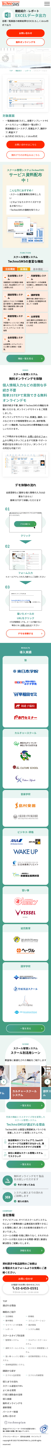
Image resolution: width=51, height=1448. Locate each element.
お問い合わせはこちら (25, 144)
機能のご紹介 (9, 1311)
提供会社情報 (25, 1436)
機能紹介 (19, 70)
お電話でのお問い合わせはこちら (25, 1288)
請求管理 (32, 1324)
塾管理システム (12, 1340)
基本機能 (9, 1320)
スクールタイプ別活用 (13, 1335)
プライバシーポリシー (11, 1436)
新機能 (31, 1316)
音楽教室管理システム (14, 1364)
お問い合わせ (25, 33)
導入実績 (7, 1398)
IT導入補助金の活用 (12, 1394)
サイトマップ (36, 1436)
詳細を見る (25, 1250)
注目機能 (9, 1316)
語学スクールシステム (14, 1348)
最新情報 (7, 1407)
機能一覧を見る (25, 358)
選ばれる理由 (9, 1305)
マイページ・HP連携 (13, 1324)
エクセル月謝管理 (36, 1375)
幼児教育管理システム (37, 1356)
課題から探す (9, 1370)
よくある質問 (9, 1390)
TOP (11, 70)
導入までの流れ (10, 1381)
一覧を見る (25, 1028)
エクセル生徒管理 (13, 1375)
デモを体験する (25, 633)
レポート (28, 70)
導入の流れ (23, 1201)
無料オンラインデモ (25, 42)
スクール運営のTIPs (13, 1385)
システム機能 (34, 1329)
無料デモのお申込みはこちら (25, 155)
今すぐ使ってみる (26, 1184)
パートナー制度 (10, 1411)
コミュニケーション (36, 1320)
